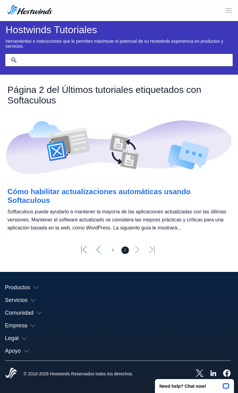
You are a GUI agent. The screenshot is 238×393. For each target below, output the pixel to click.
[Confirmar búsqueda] (14, 60)
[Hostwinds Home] (11, 374)
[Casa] (30, 10)
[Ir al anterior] (98, 251)
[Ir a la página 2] (125, 250)
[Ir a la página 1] (113, 250)
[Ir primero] (84, 251)
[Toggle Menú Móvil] (229, 10)
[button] (194, 384)
